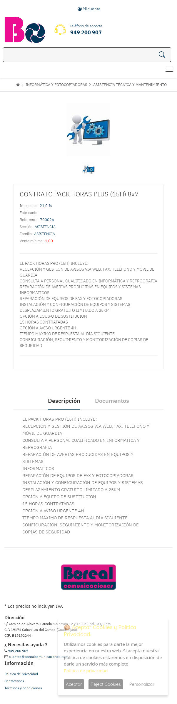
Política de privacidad (21, 674)
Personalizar (142, 684)
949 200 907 (18, 651)
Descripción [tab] (64, 401)
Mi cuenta (89, 8)
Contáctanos (14, 681)
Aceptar (74, 684)
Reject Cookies (106, 684)
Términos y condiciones (23, 688)
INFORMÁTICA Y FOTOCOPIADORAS (56, 84)
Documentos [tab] (112, 401)
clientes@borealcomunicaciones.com (38, 656)
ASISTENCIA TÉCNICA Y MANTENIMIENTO (130, 84)
